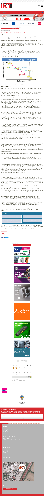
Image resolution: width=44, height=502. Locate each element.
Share (2, 237)
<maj (18, 361)
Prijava (22, 418)
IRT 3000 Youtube (10, 488)
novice (3, 30)
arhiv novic (7, 30)
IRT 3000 (6, 6)
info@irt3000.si (6, 459)
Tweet (6, 237)
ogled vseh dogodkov (17, 383)
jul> (26, 361)
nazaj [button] (3, 233)
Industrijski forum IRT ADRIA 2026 (18, 380)
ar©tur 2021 (22, 498)
